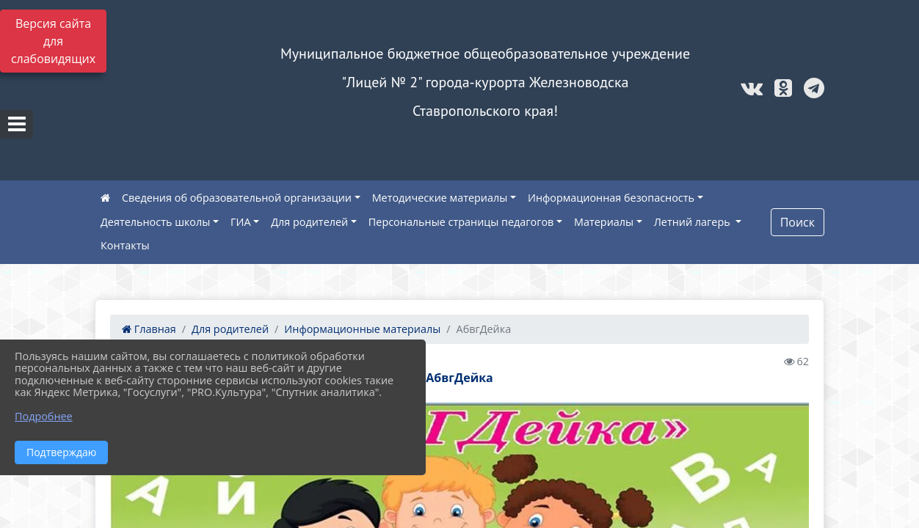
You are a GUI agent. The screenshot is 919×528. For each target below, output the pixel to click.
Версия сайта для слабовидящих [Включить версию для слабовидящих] (53, 41)
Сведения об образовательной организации (237, 198)
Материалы (603, 222)
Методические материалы (440, 198)
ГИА (240, 222)
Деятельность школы (155, 222)
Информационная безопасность (611, 198)
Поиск (797, 222)
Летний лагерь (693, 222)
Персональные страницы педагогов (461, 222)
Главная (149, 329)
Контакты (125, 245)
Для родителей (309, 222)
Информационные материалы (362, 329)
